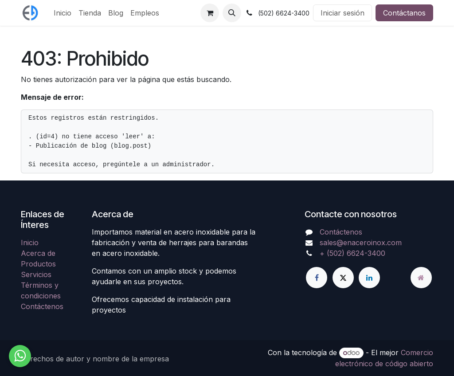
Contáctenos (42, 306)
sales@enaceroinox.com (361, 242)
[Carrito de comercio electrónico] (209, 13)
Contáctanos (404, 12)
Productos (38, 263)
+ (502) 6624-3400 (352, 253)
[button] (232, 13)
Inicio (30, 242)
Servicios (36, 274)
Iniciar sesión (342, 12)
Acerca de (38, 253)
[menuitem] (62, 13)
